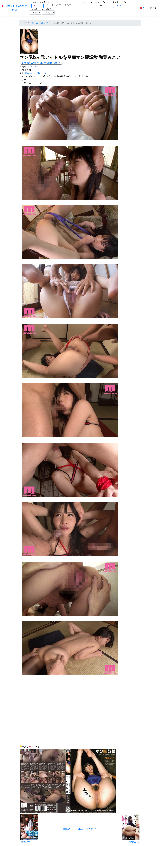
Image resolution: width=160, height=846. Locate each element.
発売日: (22, 66)
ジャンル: (24, 76)
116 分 (28, 70)
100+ (119, 5)
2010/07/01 (32, 66)
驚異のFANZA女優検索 (14, 7)
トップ (24, 23)
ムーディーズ (35, 83)
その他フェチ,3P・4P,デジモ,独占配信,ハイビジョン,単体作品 (58, 76)
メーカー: (24, 83)
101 (97, 5)
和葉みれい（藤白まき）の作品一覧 (80, 829)
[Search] (65, 4)
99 (37, 5)
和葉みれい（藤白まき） (39, 23)
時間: (21, 70)
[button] (142, 8)
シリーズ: (24, 79)
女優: (21, 73)
